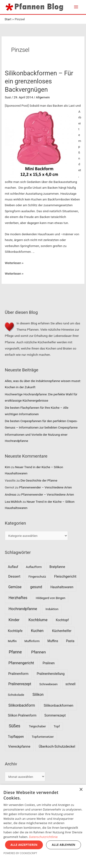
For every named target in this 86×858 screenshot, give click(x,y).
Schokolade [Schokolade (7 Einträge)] (16, 694)
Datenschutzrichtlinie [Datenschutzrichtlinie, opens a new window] (43, 837)
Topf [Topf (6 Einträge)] (57, 726)
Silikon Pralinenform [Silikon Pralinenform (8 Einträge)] (22, 715)
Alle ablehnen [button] (63, 845)
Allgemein (43, 97)
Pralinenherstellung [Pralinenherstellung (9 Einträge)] (50, 674)
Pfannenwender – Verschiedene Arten (45, 487)
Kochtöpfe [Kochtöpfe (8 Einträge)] (15, 631)
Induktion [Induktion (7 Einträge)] (51, 609)
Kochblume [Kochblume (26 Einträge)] (37, 620)
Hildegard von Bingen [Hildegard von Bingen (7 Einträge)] (50, 598)
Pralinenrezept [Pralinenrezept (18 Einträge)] (19, 684)
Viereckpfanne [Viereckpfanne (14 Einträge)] (19, 746)
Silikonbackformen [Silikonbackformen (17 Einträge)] (58, 705)
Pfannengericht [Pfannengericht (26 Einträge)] (21, 663)
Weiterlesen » (14, 263)
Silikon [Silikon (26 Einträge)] (38, 694)
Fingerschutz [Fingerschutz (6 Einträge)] (37, 576)
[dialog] (43, 821)
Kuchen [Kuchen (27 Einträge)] (37, 631)
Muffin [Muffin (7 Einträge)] (12, 641)
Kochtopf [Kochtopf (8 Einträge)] (62, 620)
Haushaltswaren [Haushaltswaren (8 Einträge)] (61, 587)
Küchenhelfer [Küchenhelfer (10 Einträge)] (61, 631)
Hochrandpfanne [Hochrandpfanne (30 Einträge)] (22, 608)
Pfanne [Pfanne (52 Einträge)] (15, 651)
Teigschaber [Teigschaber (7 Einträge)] (37, 726)
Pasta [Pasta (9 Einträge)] (70, 641)
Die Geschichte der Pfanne (38, 480)
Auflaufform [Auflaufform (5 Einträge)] (34, 567)
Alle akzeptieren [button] (24, 845)
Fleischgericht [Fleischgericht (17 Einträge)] (65, 576)
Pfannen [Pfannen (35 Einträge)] (38, 652)
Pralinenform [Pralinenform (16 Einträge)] (18, 674)
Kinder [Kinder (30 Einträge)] (13, 619)
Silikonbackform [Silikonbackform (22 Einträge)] (21, 705)
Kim (7, 467)
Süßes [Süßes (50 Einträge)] (14, 725)
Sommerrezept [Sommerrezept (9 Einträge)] (55, 715)
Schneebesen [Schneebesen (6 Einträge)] (48, 684)
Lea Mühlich (13, 501)
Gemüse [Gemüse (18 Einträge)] (15, 587)
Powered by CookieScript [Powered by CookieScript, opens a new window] (20, 853)
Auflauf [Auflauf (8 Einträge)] (13, 567)
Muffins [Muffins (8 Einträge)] (52, 641)
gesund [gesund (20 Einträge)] (36, 587)
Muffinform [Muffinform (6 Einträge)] (32, 641)
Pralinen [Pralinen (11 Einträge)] (49, 663)
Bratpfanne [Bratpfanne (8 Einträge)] (57, 567)
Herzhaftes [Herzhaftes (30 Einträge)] (17, 597)
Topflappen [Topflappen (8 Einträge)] (16, 736)
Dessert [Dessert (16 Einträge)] (14, 576)
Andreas (10, 494)
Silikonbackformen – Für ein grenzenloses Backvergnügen (39, 81)
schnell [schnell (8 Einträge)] (70, 684)
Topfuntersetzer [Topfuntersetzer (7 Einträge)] (43, 736)
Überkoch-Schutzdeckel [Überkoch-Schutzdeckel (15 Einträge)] (57, 746)
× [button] (81, 789)
